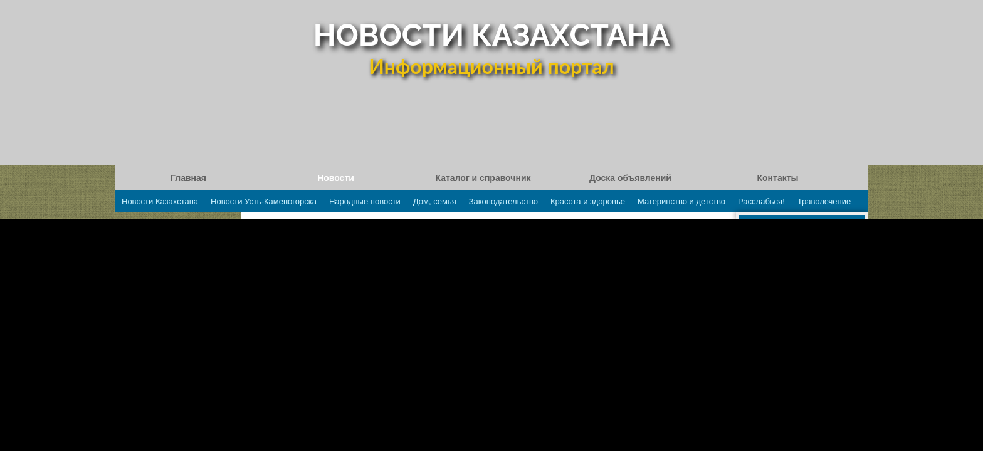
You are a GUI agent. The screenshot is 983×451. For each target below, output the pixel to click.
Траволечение (824, 201)
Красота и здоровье (587, 201)
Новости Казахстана (160, 201)
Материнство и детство (681, 201)
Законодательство (503, 201)
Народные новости (365, 201)
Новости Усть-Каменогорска (264, 201)
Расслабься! (761, 201)
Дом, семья (434, 201)
